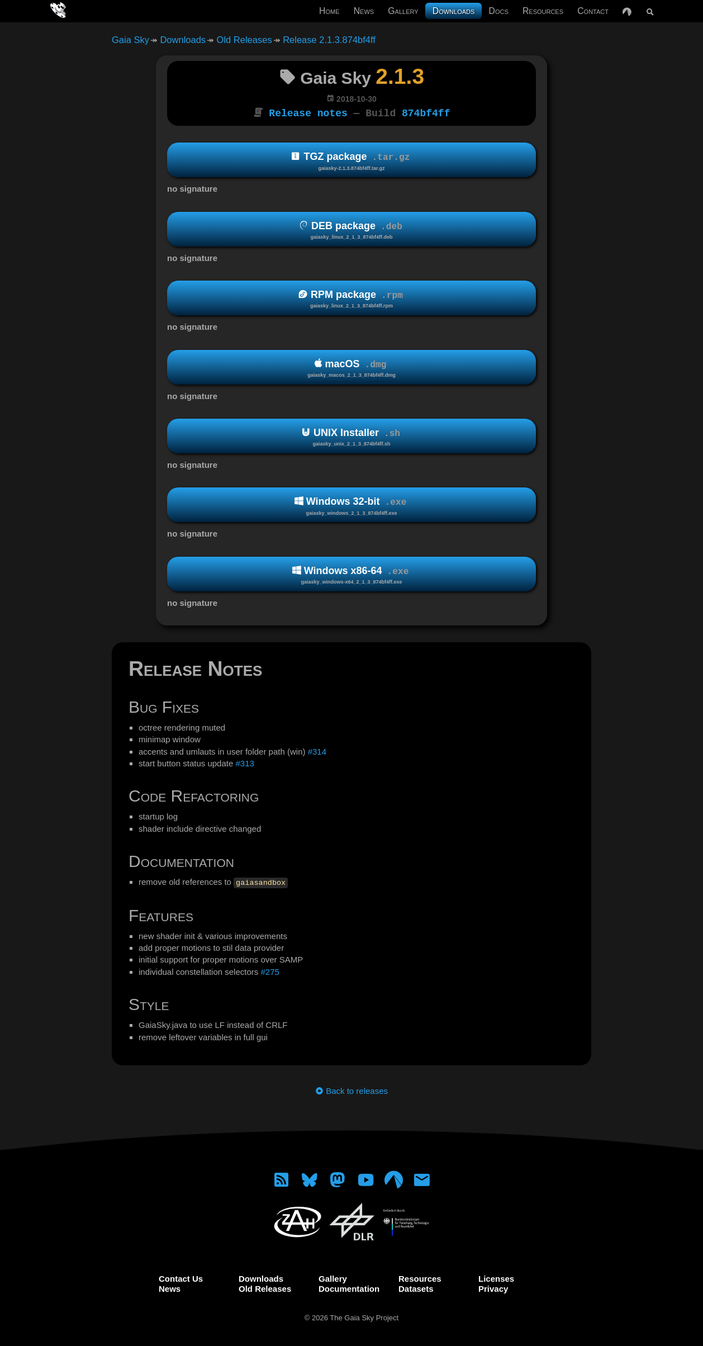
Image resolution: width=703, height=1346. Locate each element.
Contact (593, 11)
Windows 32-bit (351, 505)
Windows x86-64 (351, 574)
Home (329, 11)
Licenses (496, 1277)
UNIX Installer (351, 436)
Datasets (416, 1287)
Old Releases (244, 40)
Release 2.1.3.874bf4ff (329, 40)
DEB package (351, 229)
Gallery (403, 11)
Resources (542, 11)
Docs (499, 11)
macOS (351, 367)
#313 (244, 762)
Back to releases (351, 1089)
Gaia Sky (130, 40)
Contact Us (181, 1277)
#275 (269, 970)
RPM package (351, 298)
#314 (317, 750)
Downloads (454, 11)
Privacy (493, 1287)
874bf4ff (426, 112)
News (364, 11)
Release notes (308, 112)
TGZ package (351, 160)
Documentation (349, 1287)
